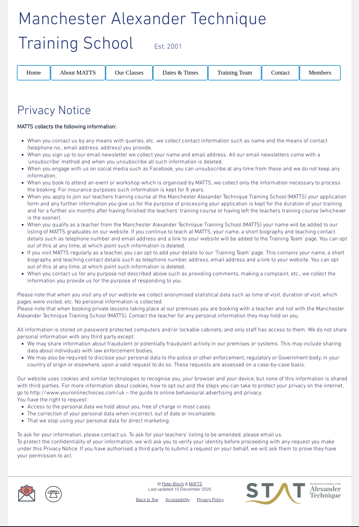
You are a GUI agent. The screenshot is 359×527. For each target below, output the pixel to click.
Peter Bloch (173, 483)
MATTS (195, 483)
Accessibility (177, 499)
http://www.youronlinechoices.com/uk (77, 392)
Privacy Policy (210, 499)
